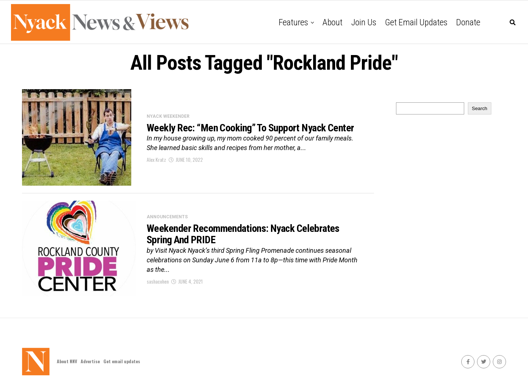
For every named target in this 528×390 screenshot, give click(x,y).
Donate (468, 22)
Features (293, 22)
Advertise (90, 361)
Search (479, 108)
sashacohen (158, 281)
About (332, 22)
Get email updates (416, 22)
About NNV (67, 361)
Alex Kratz (156, 159)
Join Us (363, 22)
